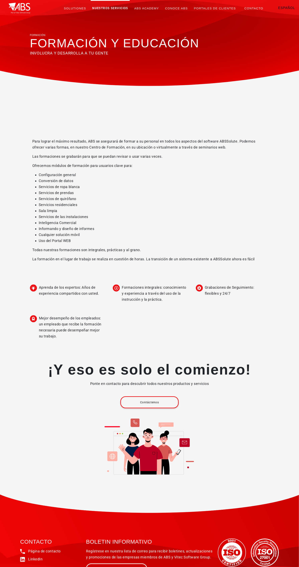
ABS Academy (146, 8)
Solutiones (75, 8)
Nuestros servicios (110, 8)
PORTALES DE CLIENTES (215, 8)
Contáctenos (149, 402)
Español (286, 8)
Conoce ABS (176, 8)
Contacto (253, 8)
